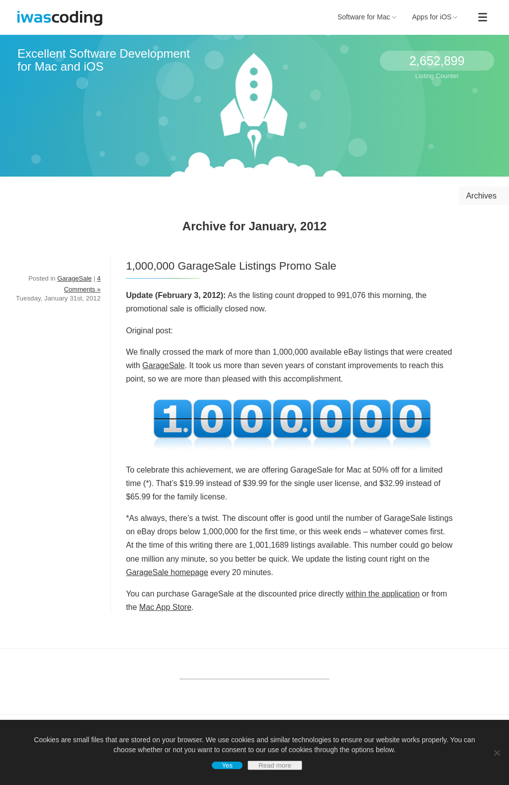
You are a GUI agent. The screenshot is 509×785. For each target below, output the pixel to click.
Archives (481, 196)
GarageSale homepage (167, 572)
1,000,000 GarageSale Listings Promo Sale (231, 266)
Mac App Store (165, 607)
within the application (383, 593)
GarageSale (163, 365)
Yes (227, 765)
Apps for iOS (435, 17)
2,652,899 (436, 61)
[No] (497, 753)
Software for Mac (367, 17)
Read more (274, 765)
